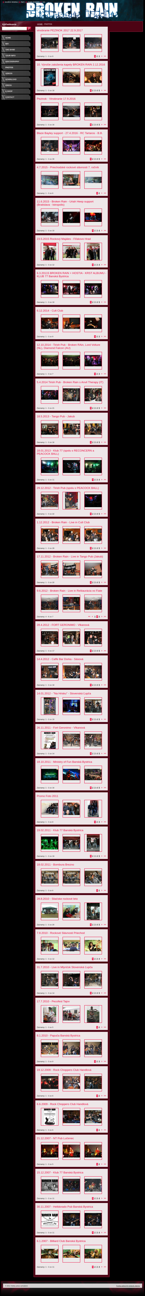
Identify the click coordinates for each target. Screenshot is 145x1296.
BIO (7, 44)
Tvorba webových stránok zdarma (128, 1286)
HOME (40, 24)
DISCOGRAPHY (12, 61)
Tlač (22, 2)
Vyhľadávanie (9, 24)
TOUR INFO (10, 55)
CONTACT (9, 97)
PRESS (8, 85)
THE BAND (10, 50)
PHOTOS (9, 67)
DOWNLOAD (11, 79)
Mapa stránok (33, 2)
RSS (44, 2)
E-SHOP (8, 91)
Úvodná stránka (11, 2)
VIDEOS (8, 73)
